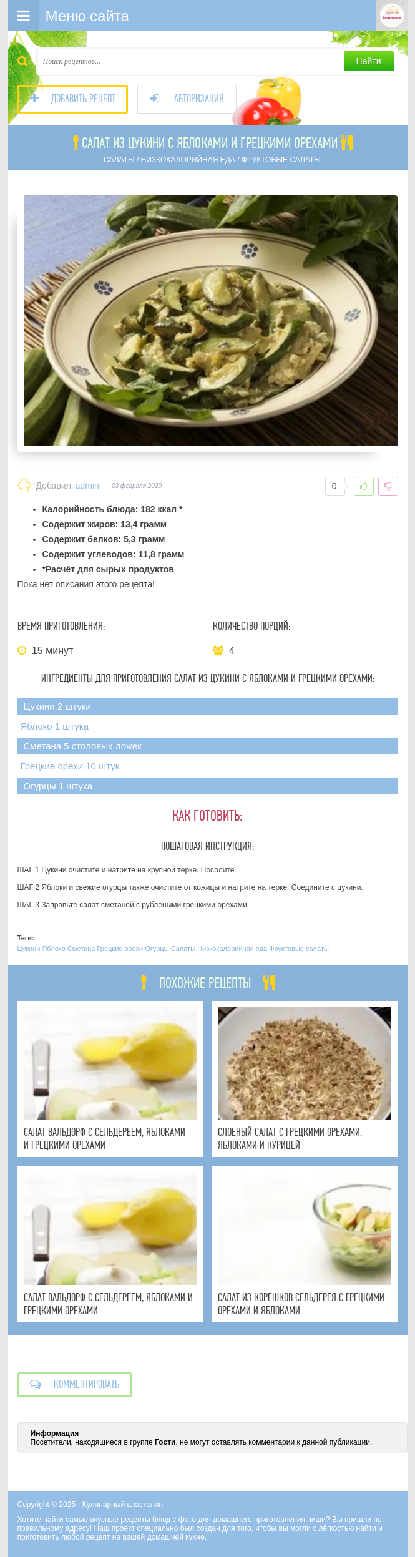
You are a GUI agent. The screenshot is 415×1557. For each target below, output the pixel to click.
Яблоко (53, 948)
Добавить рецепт (72, 98)
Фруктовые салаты (299, 948)
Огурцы (156, 948)
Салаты (183, 948)
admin (87, 486)
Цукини (29, 948)
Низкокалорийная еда (232, 948)
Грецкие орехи (120, 948)
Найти (368, 61)
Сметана (81, 948)
